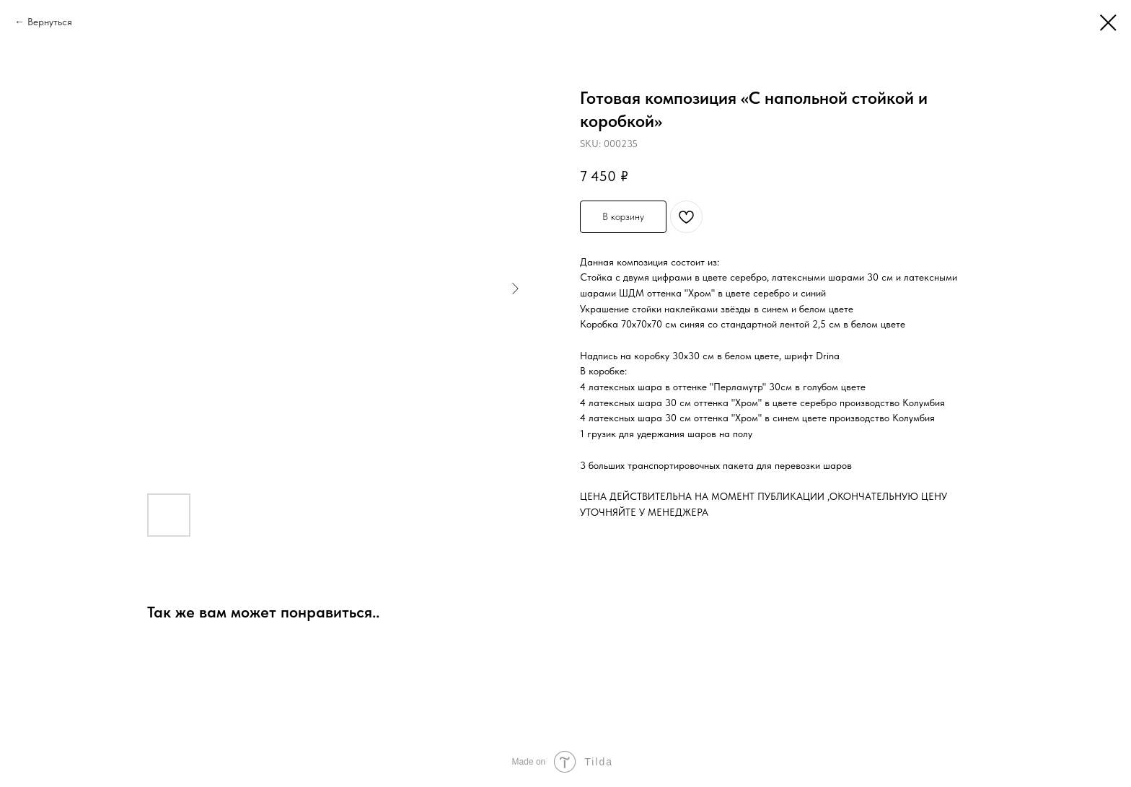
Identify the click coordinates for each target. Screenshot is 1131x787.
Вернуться (49, 21)
